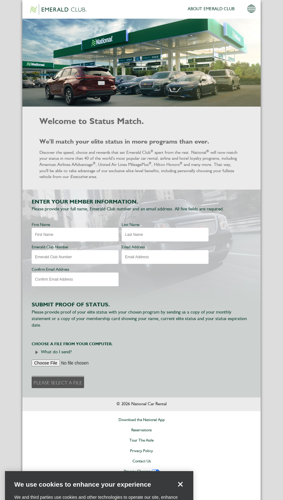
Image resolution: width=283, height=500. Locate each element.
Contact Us (142, 461)
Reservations (141, 430)
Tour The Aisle (141, 440)
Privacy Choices (137, 472)
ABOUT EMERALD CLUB (211, 9)
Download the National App (142, 420)
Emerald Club (58, 9)
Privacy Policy (141, 451)
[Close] (180, 490)
